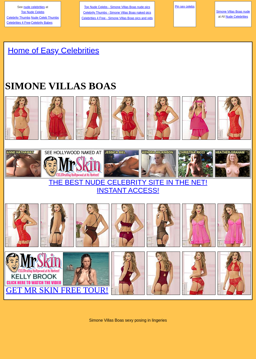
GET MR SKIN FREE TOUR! (57, 273)
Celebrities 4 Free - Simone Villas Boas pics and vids (117, 18)
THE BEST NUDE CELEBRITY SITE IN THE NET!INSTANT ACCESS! (128, 171)
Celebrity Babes (42, 22)
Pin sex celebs (185, 6)
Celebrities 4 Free (19, 22)
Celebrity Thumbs (18, 17)
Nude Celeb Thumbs (45, 17)
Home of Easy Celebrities (53, 50)
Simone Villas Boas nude (233, 11)
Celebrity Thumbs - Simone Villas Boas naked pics (117, 12)
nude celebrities (34, 7)
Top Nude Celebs (32, 12)
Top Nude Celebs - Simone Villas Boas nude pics (117, 7)
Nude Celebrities (237, 16)
